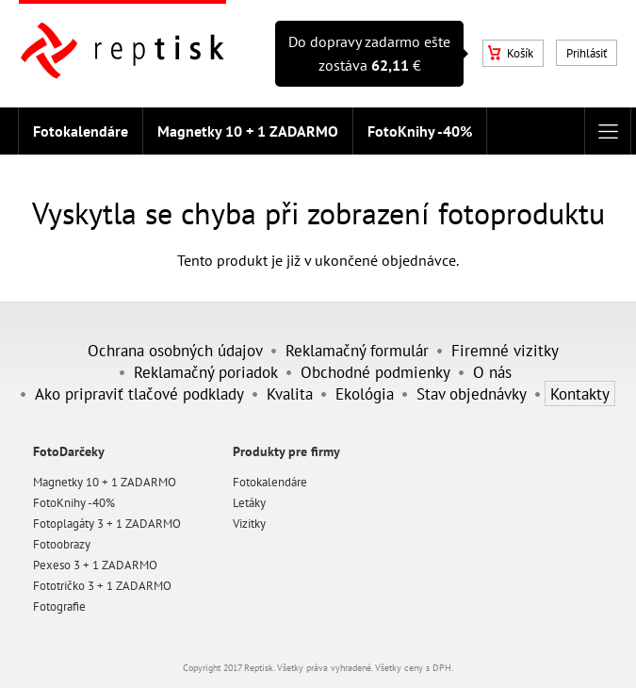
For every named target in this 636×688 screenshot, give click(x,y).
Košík (510, 53)
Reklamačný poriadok (206, 372)
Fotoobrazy (61, 544)
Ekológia (364, 393)
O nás (492, 372)
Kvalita (290, 393)
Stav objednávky (471, 393)
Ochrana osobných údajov (175, 350)
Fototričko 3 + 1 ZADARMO (102, 586)
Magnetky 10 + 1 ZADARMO (247, 131)
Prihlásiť (586, 53)
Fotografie (59, 606)
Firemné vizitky (505, 350)
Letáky (249, 503)
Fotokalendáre (80, 131)
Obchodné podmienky (375, 372)
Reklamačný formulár (357, 350)
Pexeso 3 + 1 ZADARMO (95, 565)
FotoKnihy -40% (419, 131)
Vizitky (249, 524)
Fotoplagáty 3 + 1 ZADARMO (107, 524)
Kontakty (580, 393)
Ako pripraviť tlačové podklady (139, 393)
